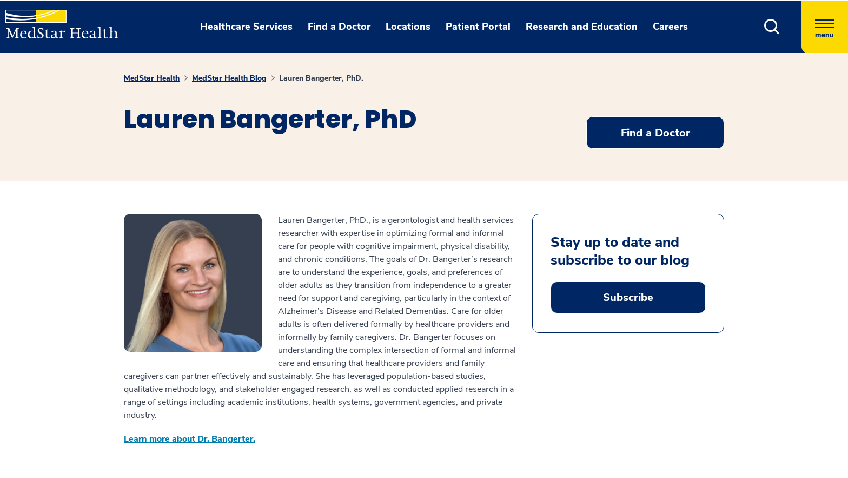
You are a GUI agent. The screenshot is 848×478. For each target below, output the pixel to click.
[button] (772, 27)
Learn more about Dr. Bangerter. (189, 439)
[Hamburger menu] (824, 27)
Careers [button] (670, 26)
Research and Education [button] (582, 26)
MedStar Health (152, 78)
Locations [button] (408, 26)
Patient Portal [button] (478, 26)
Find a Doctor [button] (339, 26)
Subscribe (628, 297)
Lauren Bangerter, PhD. (321, 78)
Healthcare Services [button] (246, 26)
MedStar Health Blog (229, 78)
